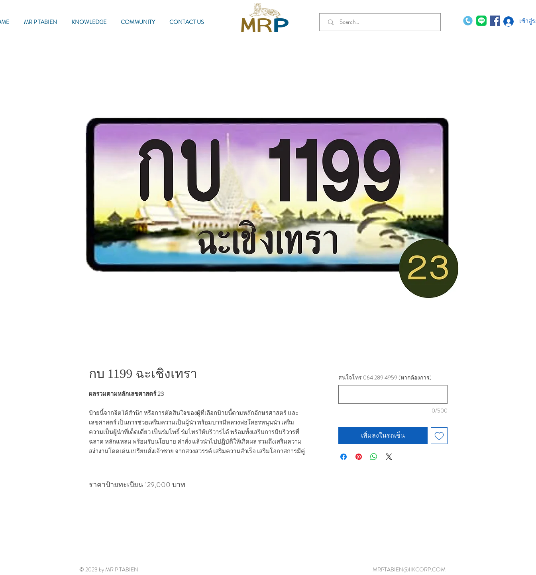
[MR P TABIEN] (481, 21)
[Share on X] (389, 457)
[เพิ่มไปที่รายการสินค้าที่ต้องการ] (439, 435)
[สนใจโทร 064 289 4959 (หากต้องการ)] (393, 394)
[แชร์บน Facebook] (343, 457)
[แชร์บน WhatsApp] (374, 457)
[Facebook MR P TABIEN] (495, 21)
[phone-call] (468, 21)
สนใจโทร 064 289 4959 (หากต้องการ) (385, 377)
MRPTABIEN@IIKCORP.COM (409, 569)
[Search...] (382, 22)
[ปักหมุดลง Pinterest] (358, 457)
